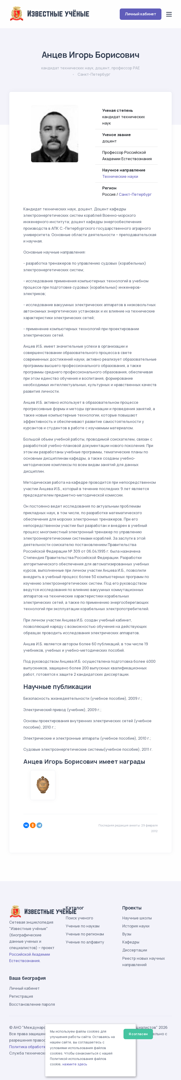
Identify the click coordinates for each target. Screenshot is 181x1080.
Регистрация (21, 996)
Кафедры (130, 942)
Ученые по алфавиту (85, 942)
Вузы (126, 934)
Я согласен (138, 1034)
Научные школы (137, 918)
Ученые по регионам (85, 934)
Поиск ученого (79, 918)
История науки (135, 926)
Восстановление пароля (32, 1004)
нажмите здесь (74, 1064)
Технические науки (120, 176)
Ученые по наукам (82, 926)
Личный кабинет (140, 14)
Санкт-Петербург (135, 194)
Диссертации (134, 950)
